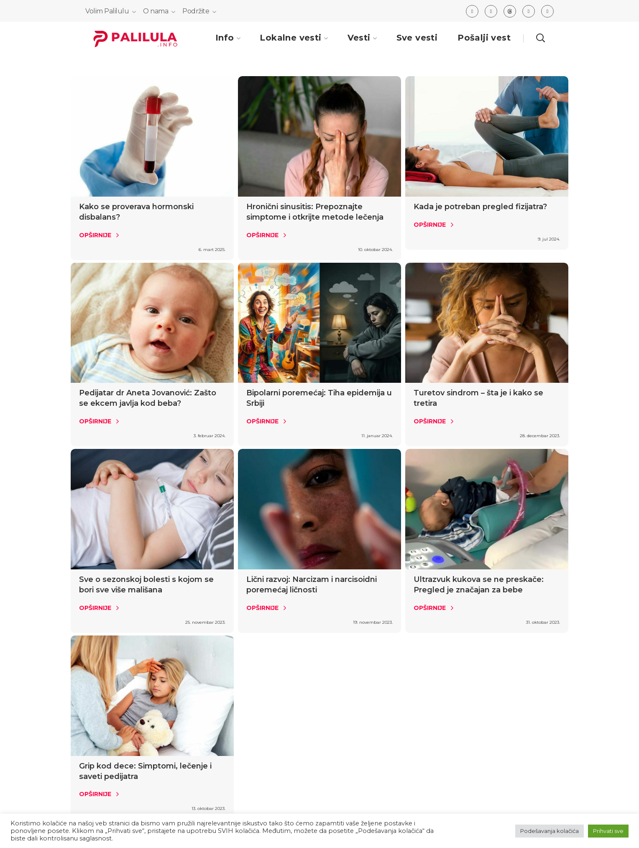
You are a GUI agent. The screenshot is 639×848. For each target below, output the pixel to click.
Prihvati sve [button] (608, 831)
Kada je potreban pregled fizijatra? (480, 206)
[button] (540, 37)
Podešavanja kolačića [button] (549, 831)
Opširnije (95, 235)
